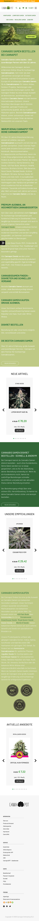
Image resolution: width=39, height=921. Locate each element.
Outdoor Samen (30, 15)
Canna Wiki (6, 834)
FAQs (4, 881)
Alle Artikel (6, 828)
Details (19, 430)
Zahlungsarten (7, 826)
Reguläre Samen (20, 19)
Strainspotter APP (8, 852)
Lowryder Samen (18, 15)
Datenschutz (6, 855)
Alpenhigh (6, 896)
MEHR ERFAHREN (10, 363)
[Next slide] (35, 410)
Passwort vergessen (8, 875)
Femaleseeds (25, 623)
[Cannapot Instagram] (4, 906)
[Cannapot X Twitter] (10, 906)
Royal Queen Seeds (25, 626)
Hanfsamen (7, 15)
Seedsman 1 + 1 (9, 1)
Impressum (6, 831)
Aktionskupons (7, 849)
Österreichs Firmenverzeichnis (11, 899)
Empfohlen (6, 847)
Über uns (5, 820)
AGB (4, 857)
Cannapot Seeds (8, 227)
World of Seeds (22, 628)
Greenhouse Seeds (9, 626)
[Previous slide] (3, 410)
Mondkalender (7, 884)
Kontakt (5, 878)
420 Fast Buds (23, 620)
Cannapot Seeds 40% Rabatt (25, 1)
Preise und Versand (8, 823)
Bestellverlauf (7, 873)
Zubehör (30, 19)
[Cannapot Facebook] (7, 906)
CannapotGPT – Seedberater (10, 860)
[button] (13, 438)
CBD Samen (9, 19)
